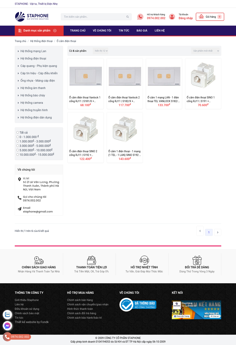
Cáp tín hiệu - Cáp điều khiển (39, 73)
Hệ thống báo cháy (32, 95)
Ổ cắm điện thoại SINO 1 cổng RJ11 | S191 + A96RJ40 (203, 83)
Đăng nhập (186, 18)
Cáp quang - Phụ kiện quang (38, 66)
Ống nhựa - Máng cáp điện (37, 80)
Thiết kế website (25, 322)
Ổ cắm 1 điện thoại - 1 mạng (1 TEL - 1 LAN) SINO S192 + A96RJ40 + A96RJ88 (125, 137)
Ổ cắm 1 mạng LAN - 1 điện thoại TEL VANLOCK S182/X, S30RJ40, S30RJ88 (164, 83)
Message (7, 325)
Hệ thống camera (31, 102)
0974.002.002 (156, 18)
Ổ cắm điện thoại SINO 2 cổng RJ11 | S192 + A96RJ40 (86, 137)
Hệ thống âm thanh (33, 88)
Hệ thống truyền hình (34, 110)
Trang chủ (20, 41)
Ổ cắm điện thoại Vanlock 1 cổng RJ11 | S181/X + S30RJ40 (86, 83)
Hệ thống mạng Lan (33, 51)
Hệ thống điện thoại (41, 41)
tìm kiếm (127, 17)
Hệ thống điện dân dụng (36, 117)
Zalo (7, 314)
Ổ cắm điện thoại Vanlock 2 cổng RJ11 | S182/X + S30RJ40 (125, 83)
